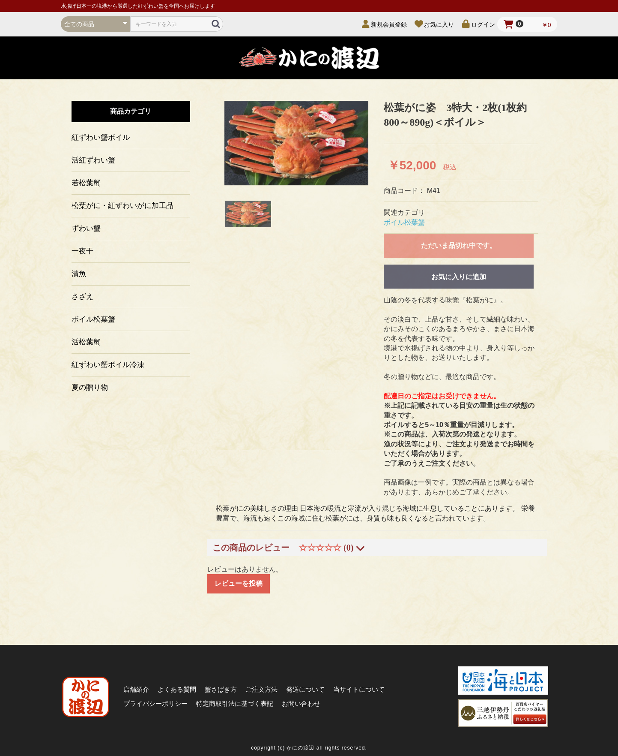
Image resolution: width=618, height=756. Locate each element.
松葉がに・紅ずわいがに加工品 (122, 206)
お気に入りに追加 (458, 276)
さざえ (82, 296)
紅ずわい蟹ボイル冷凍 (108, 365)
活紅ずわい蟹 (93, 160)
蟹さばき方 (221, 689)
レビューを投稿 (239, 583)
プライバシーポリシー (155, 703)
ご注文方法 (261, 689)
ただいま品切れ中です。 (458, 245)
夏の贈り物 (90, 387)
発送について (305, 689)
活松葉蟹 (86, 342)
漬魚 (79, 274)
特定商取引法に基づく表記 (234, 703)
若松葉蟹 (86, 183)
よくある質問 (177, 689)
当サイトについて (359, 689)
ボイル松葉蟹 (93, 319)
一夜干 (82, 251)
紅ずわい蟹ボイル (101, 137)
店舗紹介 (136, 689)
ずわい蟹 (86, 228)
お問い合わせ (301, 703)
